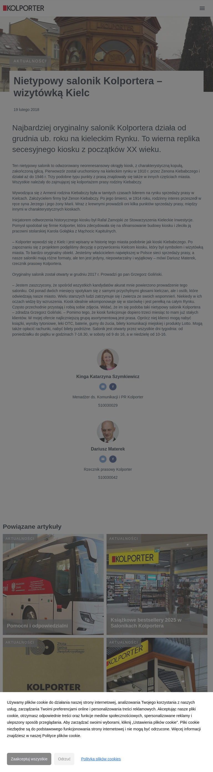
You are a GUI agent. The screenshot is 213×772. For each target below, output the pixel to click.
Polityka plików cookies (101, 759)
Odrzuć (64, 759)
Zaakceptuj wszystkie (29, 759)
